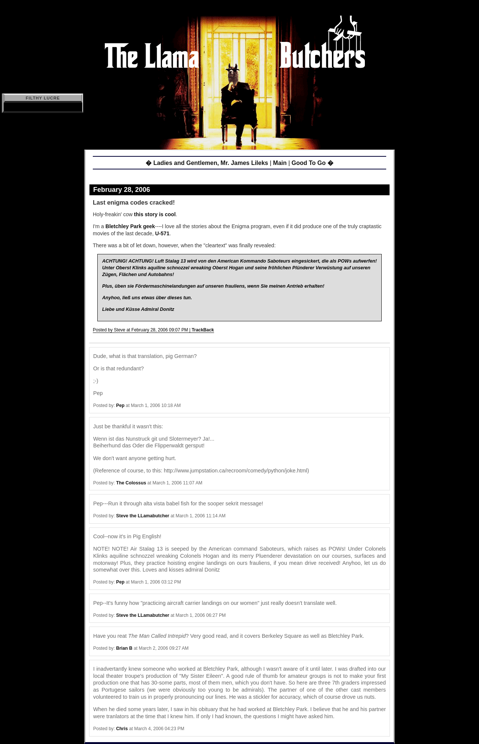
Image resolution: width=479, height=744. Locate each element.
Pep (120, 405)
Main (280, 163)
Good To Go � (312, 163)
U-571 (162, 233)
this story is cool (155, 214)
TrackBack (203, 330)
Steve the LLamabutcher (142, 515)
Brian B (124, 648)
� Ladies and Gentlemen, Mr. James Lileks (207, 163)
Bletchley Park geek (130, 226)
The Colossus (131, 483)
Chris (122, 728)
